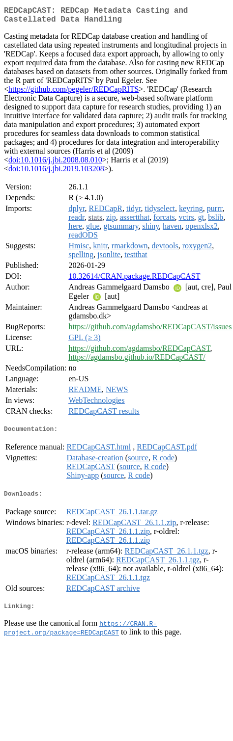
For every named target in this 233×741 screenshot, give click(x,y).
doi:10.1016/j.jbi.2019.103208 (56, 172)
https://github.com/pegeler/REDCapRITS (73, 93)
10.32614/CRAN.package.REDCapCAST (134, 280)
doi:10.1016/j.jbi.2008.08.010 (55, 163)
